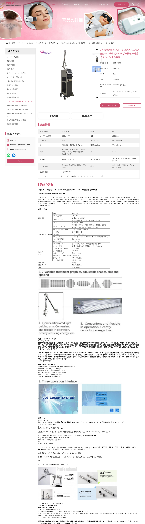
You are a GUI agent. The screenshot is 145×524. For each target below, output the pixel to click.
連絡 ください (90, 4)
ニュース (9, 479)
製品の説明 (87, 116)
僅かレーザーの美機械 (58, 433)
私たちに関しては (42, 4)
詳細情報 (54, 116)
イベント (77, 4)
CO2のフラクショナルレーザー (121, 433)
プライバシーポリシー (20, 506)
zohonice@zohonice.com (20, 145)
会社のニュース (104, 4)
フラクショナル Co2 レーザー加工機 (30, 43)
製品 (53, 4)
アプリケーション (64, 4)
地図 (31, 506)
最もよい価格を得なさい (110, 105)
